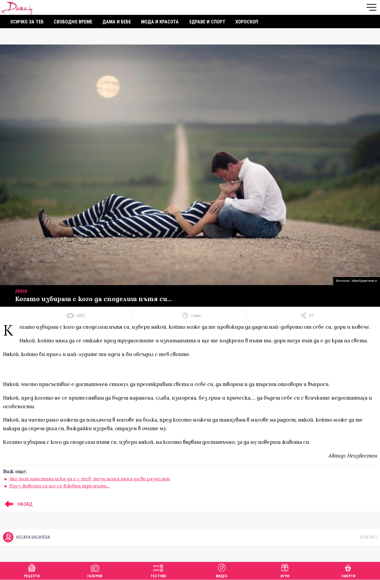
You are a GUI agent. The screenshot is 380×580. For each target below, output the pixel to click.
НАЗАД (18, 504)
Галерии (94, 570)
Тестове (158, 570)
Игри (285, 570)
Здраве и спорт (207, 22)
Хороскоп (246, 22)
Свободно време (73, 22)
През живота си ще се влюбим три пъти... (59, 486)
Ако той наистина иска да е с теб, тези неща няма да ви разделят (89, 479)
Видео (221, 570)
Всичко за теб (27, 22)
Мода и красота (160, 22)
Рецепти (32, 570)
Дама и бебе (116, 22)
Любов (21, 291)
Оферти (348, 570)
